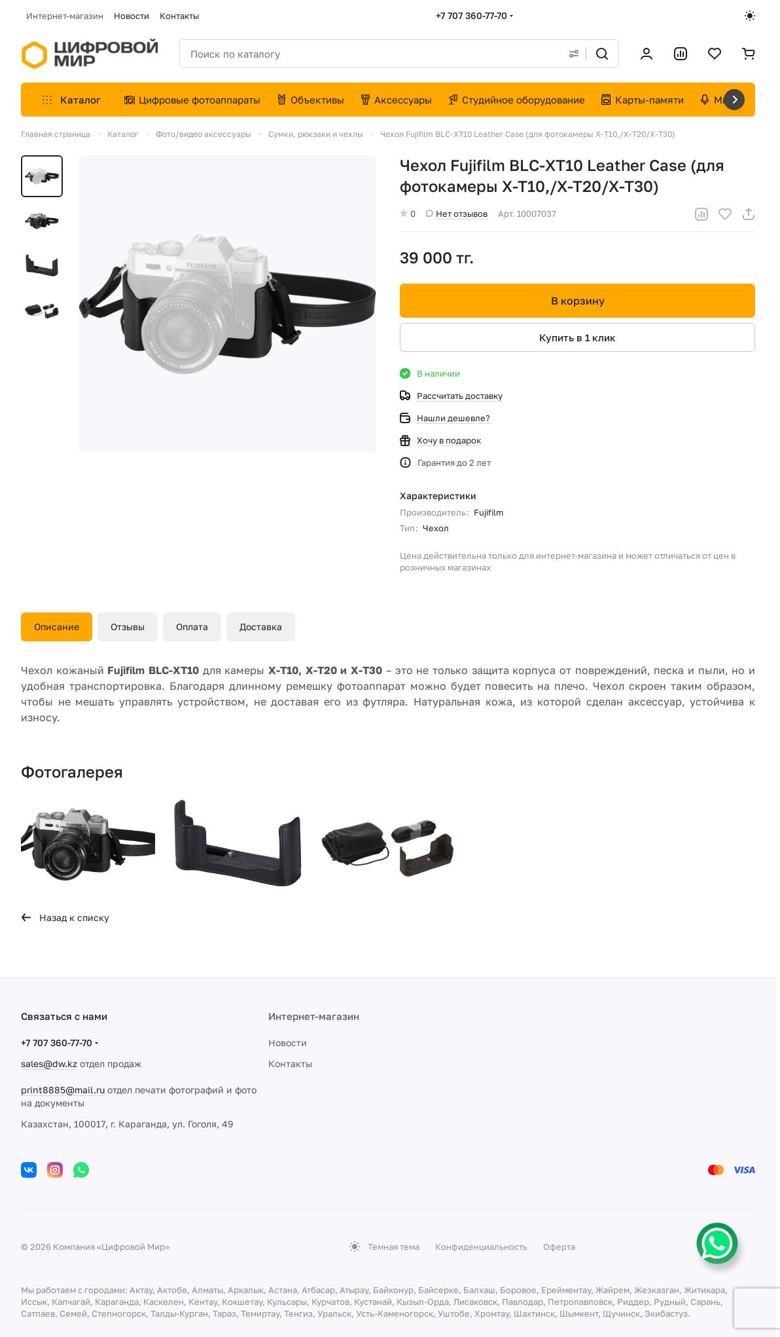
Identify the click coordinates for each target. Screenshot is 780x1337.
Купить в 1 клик (577, 337)
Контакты (290, 1063)
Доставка (260, 626)
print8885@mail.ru (63, 1089)
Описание (56, 626)
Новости (287, 1042)
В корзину (577, 300)
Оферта (559, 1246)
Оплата (192, 626)
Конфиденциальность (481, 1246)
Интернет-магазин (313, 1016)
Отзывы (128, 626)
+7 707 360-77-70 (471, 15)
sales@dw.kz (49, 1063)
